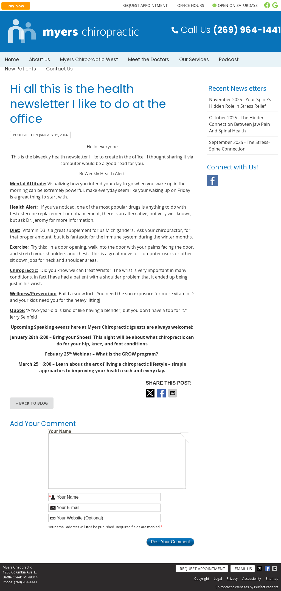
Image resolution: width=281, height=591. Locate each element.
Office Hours (190, 5)
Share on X (151, 393)
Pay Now (15, 5)
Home (12, 59)
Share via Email (173, 393)
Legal (218, 578)
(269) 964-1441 (25, 582)
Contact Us (59, 69)
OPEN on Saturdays (235, 5)
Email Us (243, 568)
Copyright (201, 578)
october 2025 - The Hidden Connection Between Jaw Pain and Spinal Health (239, 124)
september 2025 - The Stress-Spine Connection (239, 145)
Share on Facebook (162, 393)
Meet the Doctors (148, 59)
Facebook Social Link (212, 180)
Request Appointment (202, 568)
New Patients (20, 69)
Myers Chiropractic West (89, 59)
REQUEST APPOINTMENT (145, 5)
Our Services (194, 59)
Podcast (229, 59)
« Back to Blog (32, 403)
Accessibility (251, 578)
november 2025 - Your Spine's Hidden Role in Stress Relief (240, 102)
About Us (39, 59)
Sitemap (272, 578)
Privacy (232, 578)
